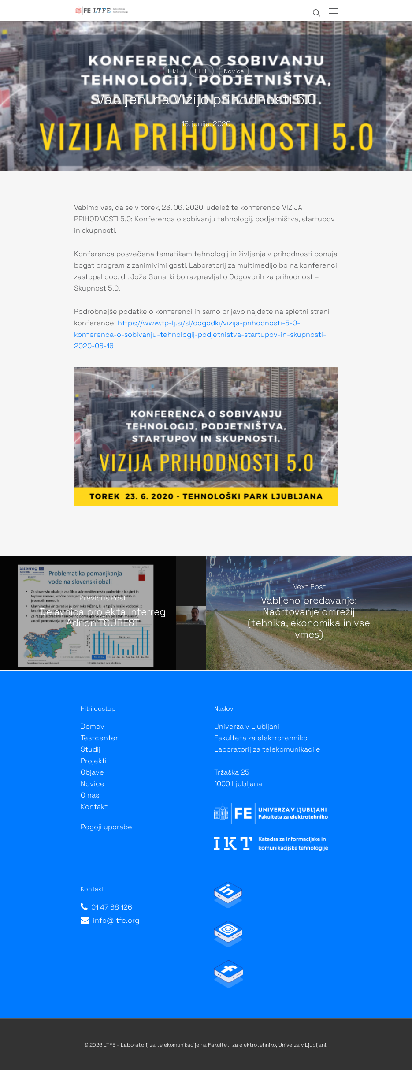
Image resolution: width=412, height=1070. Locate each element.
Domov (92, 726)
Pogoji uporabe (106, 826)
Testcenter (99, 737)
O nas (90, 795)
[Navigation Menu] (333, 10)
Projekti (94, 760)
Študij (90, 749)
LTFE (201, 71)
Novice (234, 71)
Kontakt (94, 806)
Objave (92, 772)
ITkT (173, 71)
